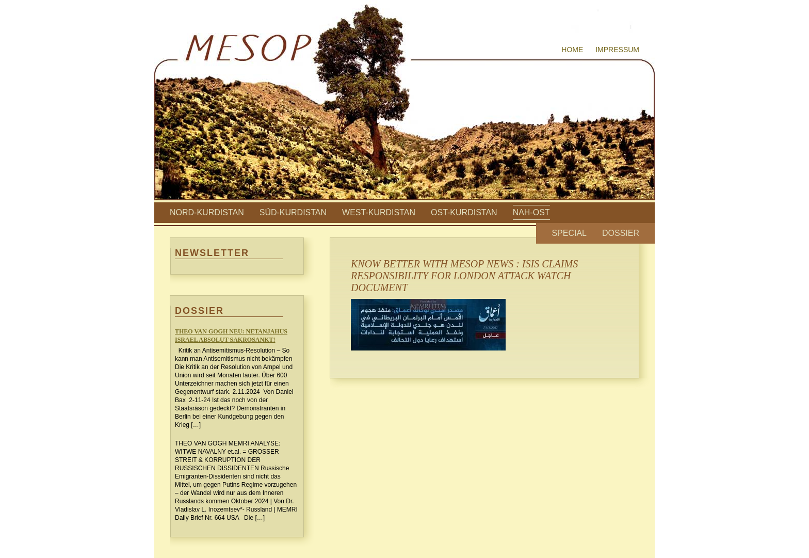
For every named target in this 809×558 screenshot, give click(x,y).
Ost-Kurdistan (464, 212)
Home (572, 49)
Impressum (617, 49)
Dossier (620, 233)
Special (569, 233)
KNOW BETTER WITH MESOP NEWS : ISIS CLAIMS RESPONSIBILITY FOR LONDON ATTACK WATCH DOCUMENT (464, 275)
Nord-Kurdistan (207, 212)
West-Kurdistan (378, 212)
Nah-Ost (531, 212)
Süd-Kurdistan (293, 212)
